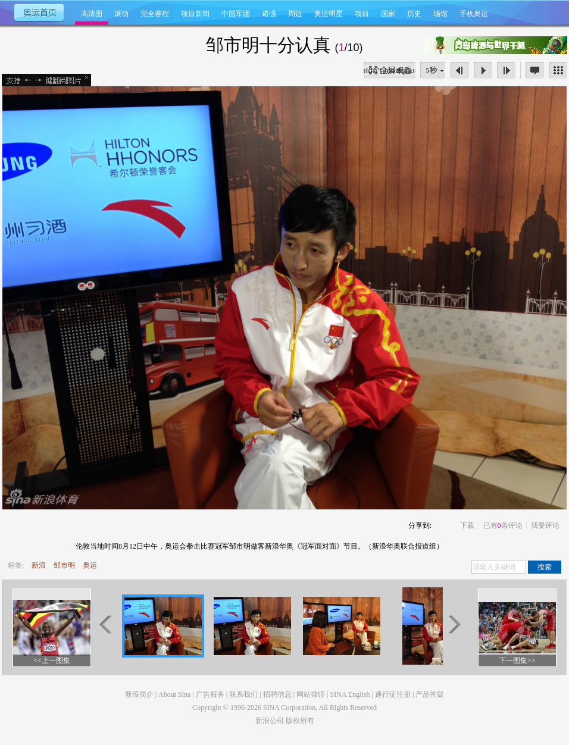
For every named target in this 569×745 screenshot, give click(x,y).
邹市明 (64, 565)
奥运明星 (328, 14)
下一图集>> (517, 660)
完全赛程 (154, 14)
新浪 (39, 565)
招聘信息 (277, 694)
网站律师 (310, 694)
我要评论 (545, 525)
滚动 (121, 14)
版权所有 (300, 720)
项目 (362, 14)
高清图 (91, 14)
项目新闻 (195, 14)
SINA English (350, 694)
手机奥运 (473, 14)
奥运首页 (38, 12)
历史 (414, 14)
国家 (388, 14)
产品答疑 (429, 694)
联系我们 (243, 694)
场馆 (440, 14)
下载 (467, 525)
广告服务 (210, 694)
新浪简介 (139, 694)
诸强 (269, 14)
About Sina (174, 694)
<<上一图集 (51, 660)
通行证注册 (393, 694)
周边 (295, 14)
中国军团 (235, 14)
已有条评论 (503, 525)
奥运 (90, 565)
